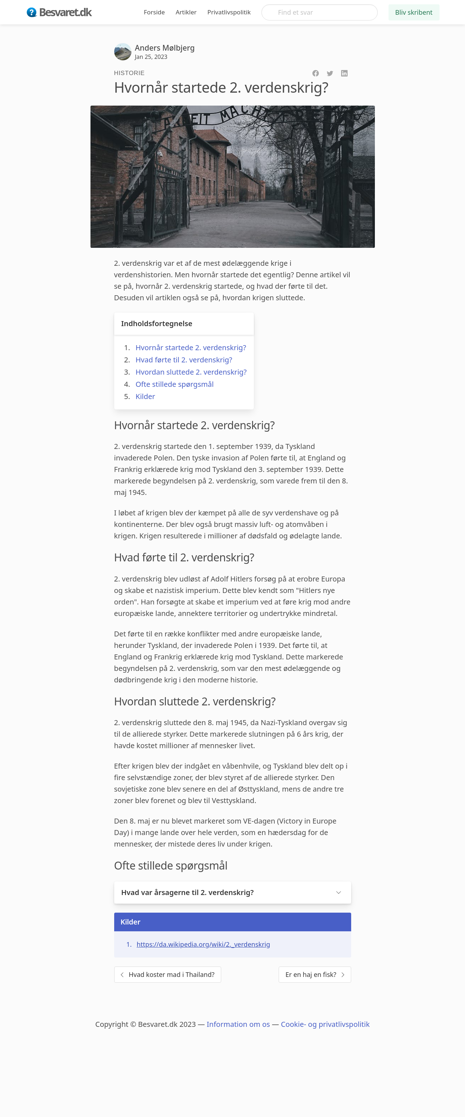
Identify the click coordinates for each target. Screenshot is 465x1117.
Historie (129, 73)
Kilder (145, 396)
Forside (154, 12)
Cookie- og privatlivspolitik (325, 1024)
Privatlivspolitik (229, 12)
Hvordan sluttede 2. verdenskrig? (191, 372)
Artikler (186, 12)
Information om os (238, 1024)
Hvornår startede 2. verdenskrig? (191, 347)
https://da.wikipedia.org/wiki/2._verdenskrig (203, 944)
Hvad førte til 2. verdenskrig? (184, 360)
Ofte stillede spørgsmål (175, 384)
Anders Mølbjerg (165, 48)
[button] (232, 892)
